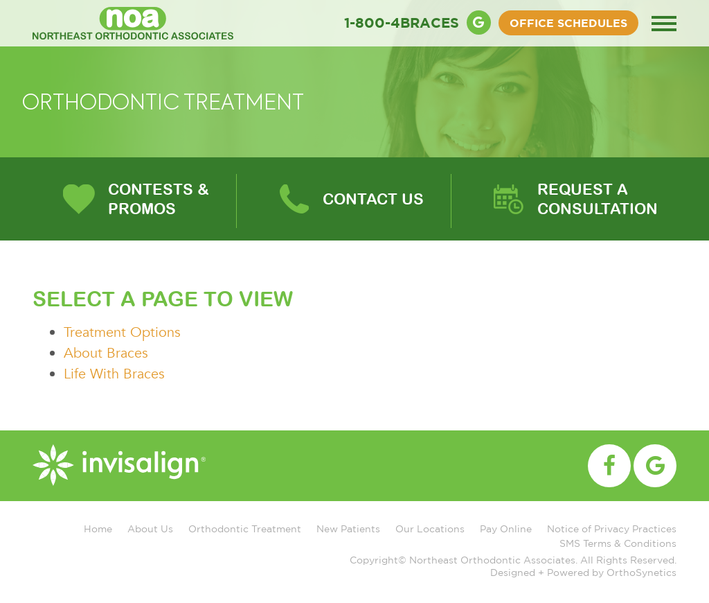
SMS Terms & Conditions (617, 543)
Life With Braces (114, 374)
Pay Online (506, 528)
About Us (150, 528)
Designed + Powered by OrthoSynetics (583, 572)
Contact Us (373, 199)
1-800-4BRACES (401, 22)
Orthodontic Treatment (244, 528)
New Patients (348, 528)
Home (98, 528)
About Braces (106, 353)
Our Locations (430, 528)
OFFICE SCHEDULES (568, 23)
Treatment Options (122, 332)
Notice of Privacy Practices (611, 528)
